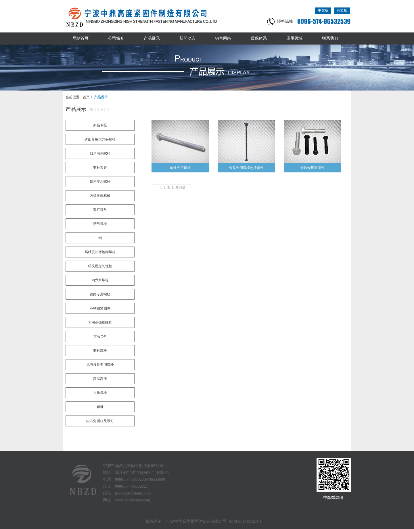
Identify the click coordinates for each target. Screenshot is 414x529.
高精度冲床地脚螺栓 (100, 252)
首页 (86, 97)
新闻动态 (187, 38)
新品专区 (100, 125)
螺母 (100, 407)
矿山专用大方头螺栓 (100, 139)
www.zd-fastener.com (132, 500)
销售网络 (223, 38)
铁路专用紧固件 (312, 168)
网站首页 (80, 38)
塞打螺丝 (100, 210)
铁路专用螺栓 (100, 294)
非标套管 (100, 168)
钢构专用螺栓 (100, 182)
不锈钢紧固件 (100, 308)
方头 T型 (100, 336)
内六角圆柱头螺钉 (100, 421)
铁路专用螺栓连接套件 (246, 168)
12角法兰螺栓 (100, 153)
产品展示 (152, 38)
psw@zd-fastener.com (133, 493)
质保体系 (259, 38)
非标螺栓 (100, 351)
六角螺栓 (100, 393)
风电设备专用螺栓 (100, 365)
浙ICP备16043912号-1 (245, 522)
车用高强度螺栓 (100, 322)
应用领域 (294, 38)
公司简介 (116, 38)
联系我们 (330, 38)
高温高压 (100, 379)
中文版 (323, 10)
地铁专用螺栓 (180, 168)
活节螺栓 (100, 224)
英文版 (342, 10)
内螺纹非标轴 (100, 196)
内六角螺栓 (100, 280)
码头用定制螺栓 (100, 266)
